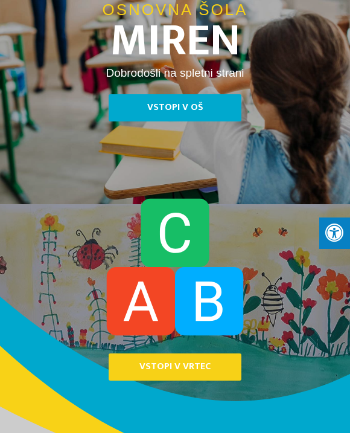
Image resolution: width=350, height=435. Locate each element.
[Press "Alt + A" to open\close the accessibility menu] (334, 233)
